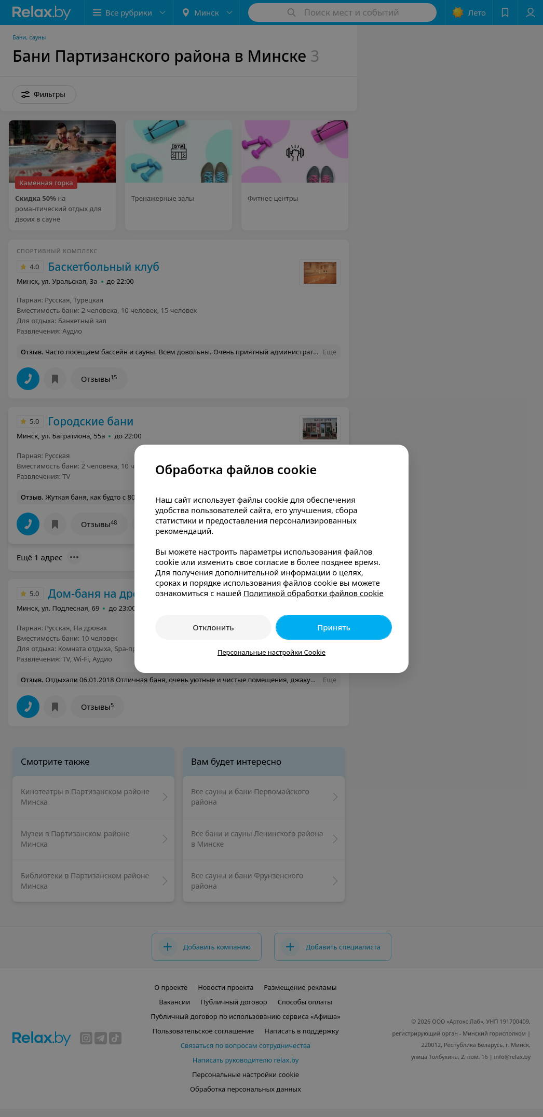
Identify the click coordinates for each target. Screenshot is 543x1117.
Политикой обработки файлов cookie (313, 593)
